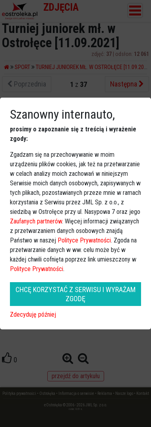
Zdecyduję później (33, 314)
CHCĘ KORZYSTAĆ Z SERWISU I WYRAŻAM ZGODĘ (75, 294)
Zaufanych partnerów (36, 221)
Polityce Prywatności (84, 240)
